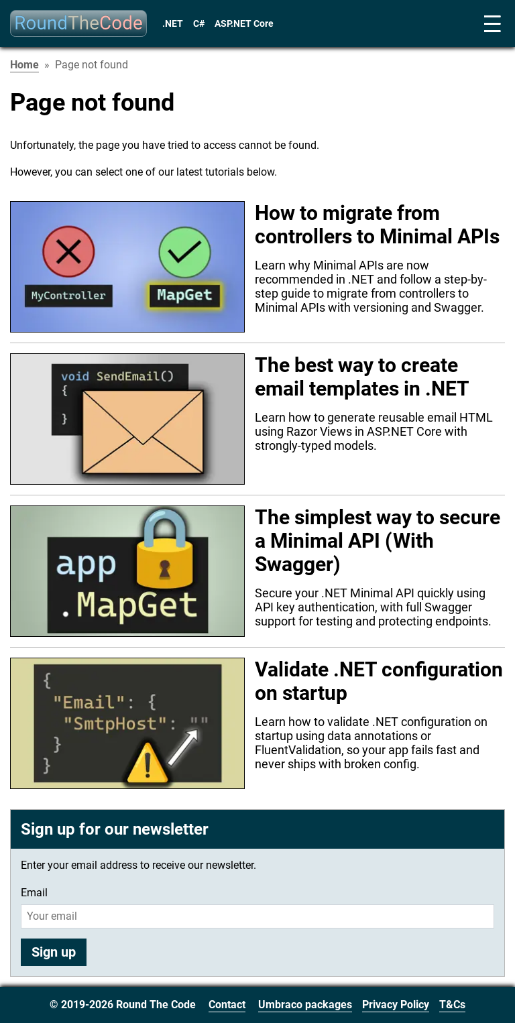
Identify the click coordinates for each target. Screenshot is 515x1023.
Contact (227, 1004)
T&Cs (452, 1004)
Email (34, 892)
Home (24, 64)
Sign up (54, 952)
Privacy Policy (395, 1004)
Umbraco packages (305, 1004)
